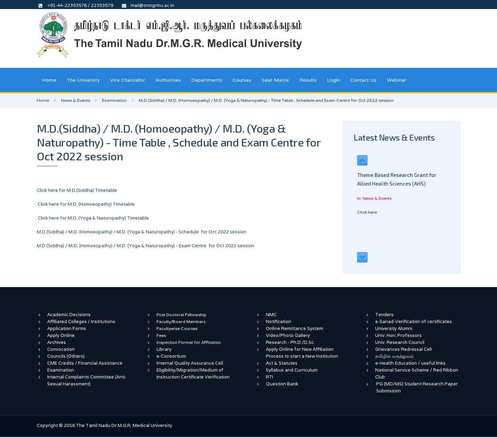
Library (164, 349)
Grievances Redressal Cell (403, 349)
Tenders (384, 315)
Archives (56, 342)
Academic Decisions (69, 315)
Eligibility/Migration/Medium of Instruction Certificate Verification (193, 373)
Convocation (61, 349)
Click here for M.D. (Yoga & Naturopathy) (82, 218)
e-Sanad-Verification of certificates (413, 321)
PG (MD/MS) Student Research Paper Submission (417, 387)
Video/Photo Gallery (288, 335)
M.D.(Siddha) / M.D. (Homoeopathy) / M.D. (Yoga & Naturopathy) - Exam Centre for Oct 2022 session (145, 246)
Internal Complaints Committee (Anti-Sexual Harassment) (87, 380)
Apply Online (61, 335)
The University (83, 80)
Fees (161, 335)
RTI (269, 377)
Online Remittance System (294, 328)
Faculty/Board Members (181, 321)
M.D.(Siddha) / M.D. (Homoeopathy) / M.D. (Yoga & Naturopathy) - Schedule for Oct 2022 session (141, 232)
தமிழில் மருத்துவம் (394, 356)
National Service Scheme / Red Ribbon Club (416, 373)
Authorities (168, 80)
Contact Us (363, 80)
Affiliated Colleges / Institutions (81, 321)
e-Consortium (171, 356)
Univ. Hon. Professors (398, 335)
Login (333, 80)
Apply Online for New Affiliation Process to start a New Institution (302, 352)
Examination (114, 100)
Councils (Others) (66, 356)
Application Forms (66, 328)
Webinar (396, 80)
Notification (278, 321)
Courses (242, 80)
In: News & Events (374, 198)
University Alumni (393, 328)
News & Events (75, 100)
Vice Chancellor (127, 80)
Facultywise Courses (177, 328)
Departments (206, 80)
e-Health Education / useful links (410, 363)
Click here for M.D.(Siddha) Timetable (77, 190)
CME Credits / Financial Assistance (85, 363)
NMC (271, 315)
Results (308, 80)
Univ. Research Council (399, 342)
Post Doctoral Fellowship (182, 314)
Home (49, 80)
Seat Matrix (275, 80)
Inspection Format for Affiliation (189, 342)
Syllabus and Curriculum (292, 370)
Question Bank (282, 384)
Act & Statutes (281, 363)
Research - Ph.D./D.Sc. (290, 342)
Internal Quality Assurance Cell (190, 363)
